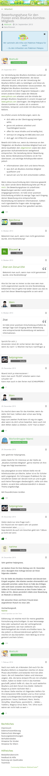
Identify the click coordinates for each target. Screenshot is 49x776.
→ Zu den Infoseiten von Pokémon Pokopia (24, 48)
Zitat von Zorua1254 (14, 266)
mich (3, 187)
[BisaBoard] (6, 3)
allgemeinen (26, 148)
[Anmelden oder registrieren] (39, 3)
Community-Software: (24, 767)
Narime (4, 611)
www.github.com (8, 96)
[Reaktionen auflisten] (4, 211)
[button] (45, 3)
